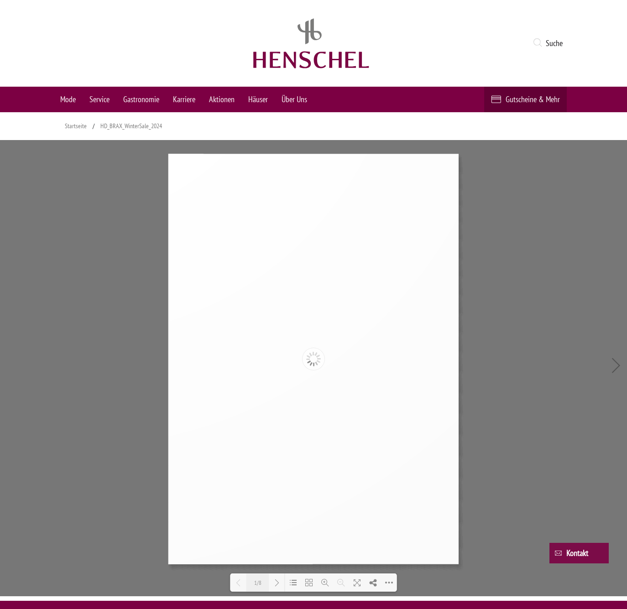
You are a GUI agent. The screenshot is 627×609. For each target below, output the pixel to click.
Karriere (184, 99)
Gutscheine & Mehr (533, 99)
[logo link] (311, 43)
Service (99, 99)
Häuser (258, 99)
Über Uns (294, 99)
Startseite (76, 126)
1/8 (257, 583)
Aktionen (222, 99)
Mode (68, 99)
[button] (549, 43)
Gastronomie (141, 99)
